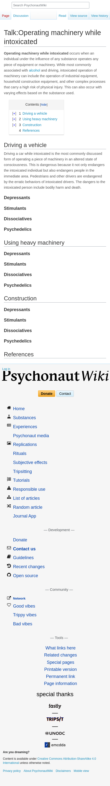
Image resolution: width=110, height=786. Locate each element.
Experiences (25, 426)
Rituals (19, 453)
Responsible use (29, 489)
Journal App (24, 516)
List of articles (26, 498)
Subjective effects (30, 462)
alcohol (34, 70)
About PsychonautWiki (38, 771)
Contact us (24, 548)
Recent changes (29, 566)
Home (19, 408)
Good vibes (24, 606)
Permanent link (60, 676)
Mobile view (81, 771)
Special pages (60, 662)
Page (5, 16)
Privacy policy (12, 771)
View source (78, 16)
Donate (46, 394)
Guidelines (23, 557)
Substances (24, 417)
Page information (60, 683)
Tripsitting (22, 471)
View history (99, 16)
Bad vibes (22, 623)
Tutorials (21, 480)
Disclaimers (63, 771)
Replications (25, 444)
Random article (27, 507)
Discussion (20, 16)
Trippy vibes (24, 614)
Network (19, 598)
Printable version (60, 669)
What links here (60, 648)
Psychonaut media (31, 435)
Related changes (60, 655)
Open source (25, 575)
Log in (6, 369)
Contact (65, 394)
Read (62, 16)
